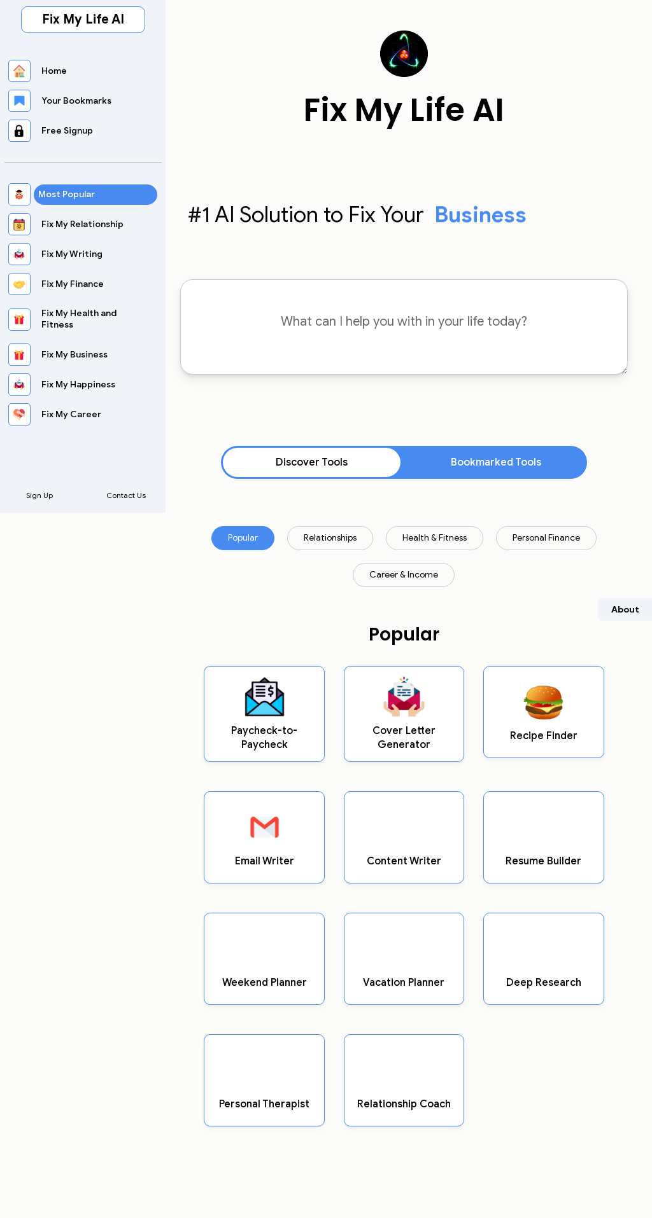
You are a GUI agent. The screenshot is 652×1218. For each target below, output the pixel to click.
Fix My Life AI (83, 19)
